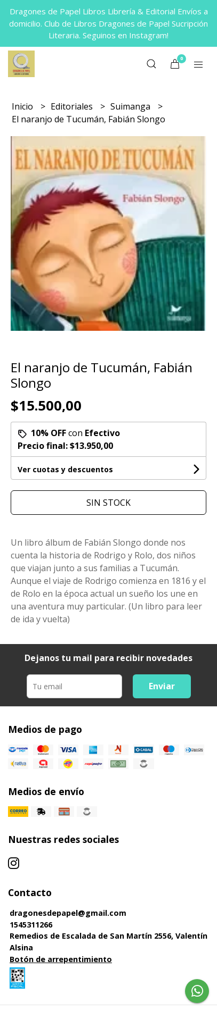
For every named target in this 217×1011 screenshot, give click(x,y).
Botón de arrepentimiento (61, 959)
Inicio (23, 106)
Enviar (162, 686)
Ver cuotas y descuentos (65, 469)
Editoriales (73, 106)
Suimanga (131, 106)
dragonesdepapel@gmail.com (68, 913)
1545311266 (31, 925)
